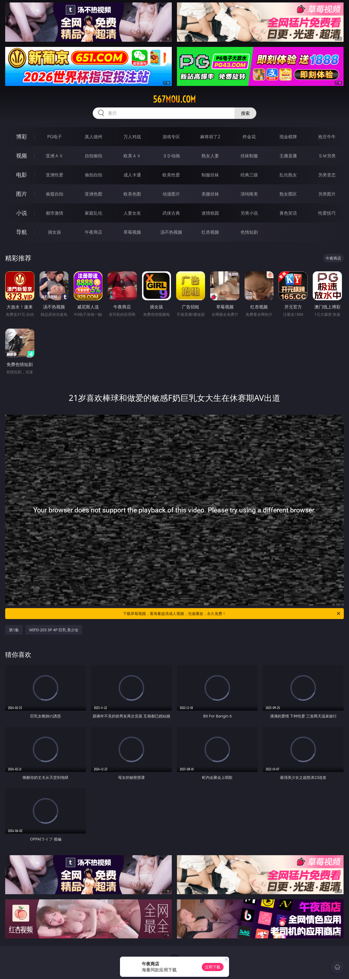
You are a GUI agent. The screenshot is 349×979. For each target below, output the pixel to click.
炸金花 (249, 137)
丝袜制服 (249, 156)
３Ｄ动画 (171, 156)
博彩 (21, 136)
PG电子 (54, 137)
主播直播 (288, 156)
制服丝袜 (210, 175)
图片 (21, 193)
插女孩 (54, 232)
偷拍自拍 (93, 175)
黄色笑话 (288, 213)
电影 (21, 174)
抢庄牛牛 (327, 137)
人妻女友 (132, 213)
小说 (21, 213)
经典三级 (249, 175)
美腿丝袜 (210, 194)
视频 (21, 155)
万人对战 (132, 137)
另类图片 (327, 194)
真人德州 (93, 137)
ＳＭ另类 (327, 156)
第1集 (14, 629)
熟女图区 (288, 194)
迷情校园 (210, 213)
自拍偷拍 (93, 156)
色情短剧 (249, 232)
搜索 (245, 113)
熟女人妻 (210, 156)
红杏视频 (210, 232)
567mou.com (174, 99)
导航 (21, 232)
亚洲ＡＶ (54, 156)
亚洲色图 (93, 194)
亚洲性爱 (54, 175)
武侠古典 (171, 213)
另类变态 (327, 175)
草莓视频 (132, 232)
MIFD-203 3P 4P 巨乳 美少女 (54, 629)
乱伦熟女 (288, 175)
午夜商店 (93, 232)
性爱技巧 (327, 213)
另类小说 (249, 213)
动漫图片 (171, 194)
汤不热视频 (171, 232)
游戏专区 (171, 137)
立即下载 (212, 966)
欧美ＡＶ (132, 156)
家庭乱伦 (93, 213)
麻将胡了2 (210, 137)
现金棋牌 (288, 137)
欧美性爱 (171, 175)
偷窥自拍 (54, 194)
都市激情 (54, 213)
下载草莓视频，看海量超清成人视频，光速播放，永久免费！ (232, 613)
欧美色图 (132, 194)
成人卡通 (132, 175)
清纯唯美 (249, 194)
